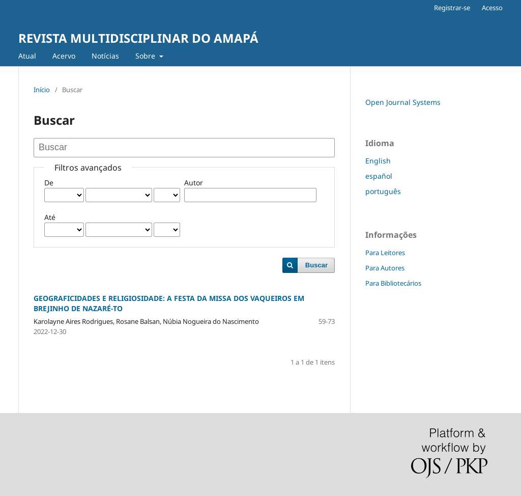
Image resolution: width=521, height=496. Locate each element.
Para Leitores (385, 252)
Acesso (492, 7)
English (378, 161)
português (383, 191)
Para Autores (384, 267)
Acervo (63, 56)
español (378, 176)
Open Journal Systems (403, 102)
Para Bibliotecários (393, 283)
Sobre (146, 56)
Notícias (105, 56)
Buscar (316, 265)
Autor (193, 182)
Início (42, 89)
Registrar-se (452, 7)
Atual (27, 56)
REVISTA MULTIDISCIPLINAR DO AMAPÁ (138, 38)
